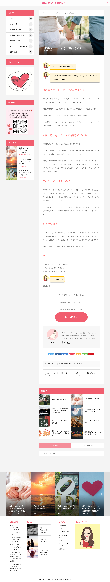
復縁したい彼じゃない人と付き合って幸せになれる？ (15, 547)
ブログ (51, 50)
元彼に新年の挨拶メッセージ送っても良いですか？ (15, 539)
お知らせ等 (21, 24)
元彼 (62, 363)
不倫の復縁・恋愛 (21, 30)
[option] (18, 494)
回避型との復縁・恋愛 (21, 35)
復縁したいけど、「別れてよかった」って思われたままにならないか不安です (15, 530)
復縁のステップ (21, 41)
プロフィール (66, 343)
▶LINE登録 (71, 317)
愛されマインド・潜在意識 (21, 46)
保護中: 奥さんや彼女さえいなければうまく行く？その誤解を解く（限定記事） (15, 557)
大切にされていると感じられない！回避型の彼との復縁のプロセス (15, 567)
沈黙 (70, 363)
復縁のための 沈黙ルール (55, 2)
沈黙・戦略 (53, 363)
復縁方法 (66, 363)
